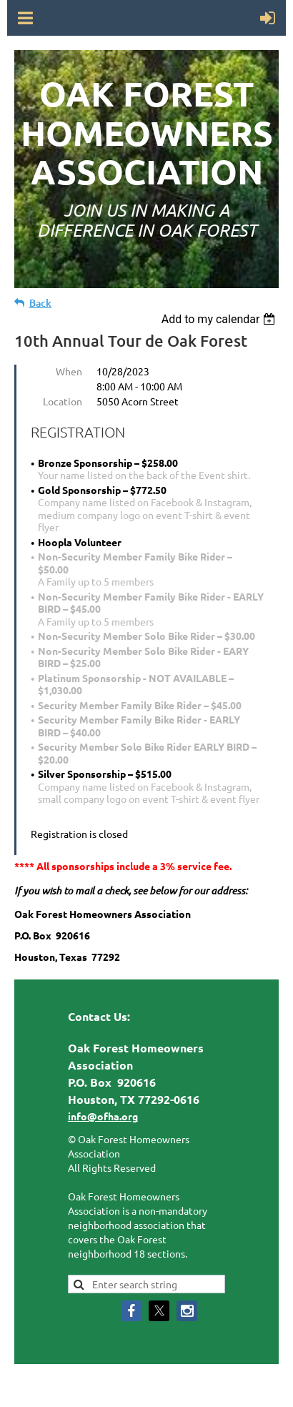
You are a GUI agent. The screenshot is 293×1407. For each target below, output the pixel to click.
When (69, 371)
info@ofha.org (103, 1116)
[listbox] (220, 319)
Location (62, 401)
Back (40, 303)
